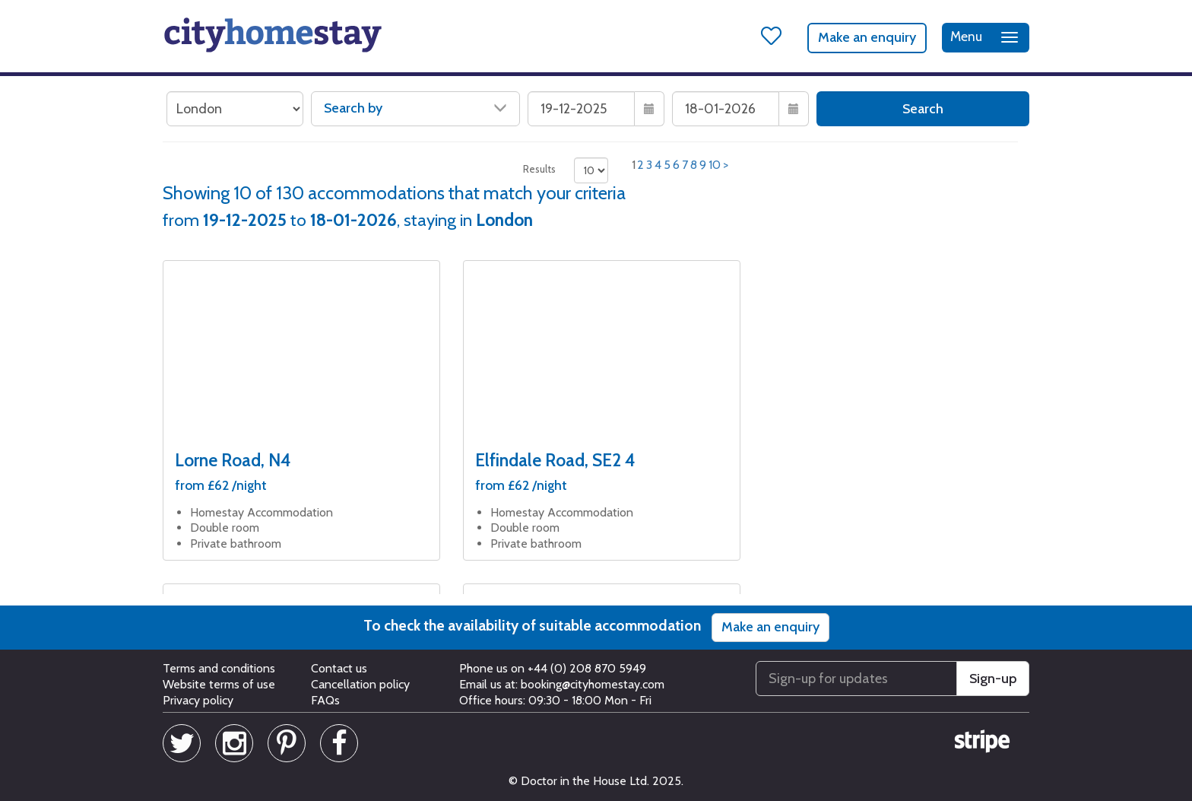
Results (539, 169)
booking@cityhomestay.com (592, 684)
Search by (415, 108)
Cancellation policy (360, 684)
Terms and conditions (219, 668)
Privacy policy (198, 700)
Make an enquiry (867, 37)
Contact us (339, 668)
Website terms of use (219, 684)
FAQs (325, 700)
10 (715, 164)
